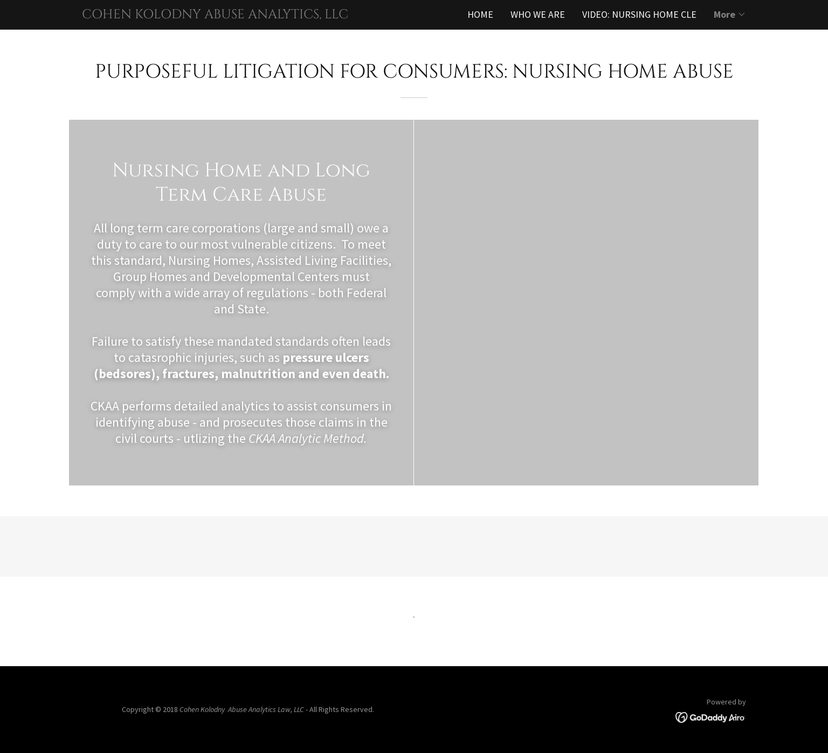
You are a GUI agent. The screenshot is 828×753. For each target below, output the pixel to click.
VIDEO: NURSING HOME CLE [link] (639, 14)
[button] (730, 14)
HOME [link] (480, 14)
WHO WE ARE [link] (537, 14)
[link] (248, 15)
